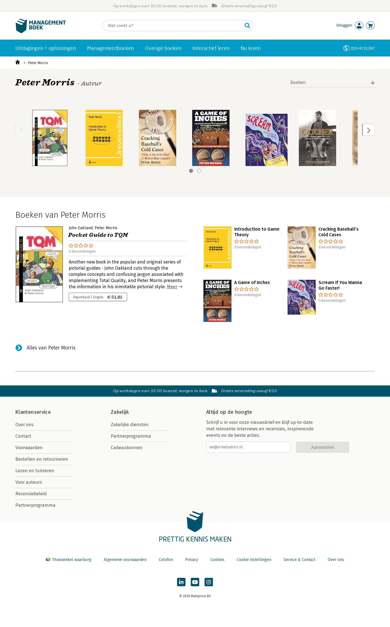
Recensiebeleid (31, 493)
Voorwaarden (29, 447)
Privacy (191, 559)
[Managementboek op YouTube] (195, 582)
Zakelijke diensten (130, 424)
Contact (23, 436)
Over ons (24, 424)
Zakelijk (120, 412)
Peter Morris (38, 63)
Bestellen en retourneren (41, 459)
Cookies (217, 559)
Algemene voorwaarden (125, 559)
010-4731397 (363, 48)
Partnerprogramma (35, 505)
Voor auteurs (28, 482)
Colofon (166, 559)
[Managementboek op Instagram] (209, 582)
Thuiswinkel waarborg (69, 559)
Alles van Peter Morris (51, 348)
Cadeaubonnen (127, 447)
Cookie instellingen (254, 559)
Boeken (298, 82)
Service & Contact (299, 559)
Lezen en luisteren (34, 470)
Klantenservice (33, 412)
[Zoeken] (172, 25)
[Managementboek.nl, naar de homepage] (40, 31)
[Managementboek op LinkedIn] (181, 582)
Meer (172, 286)
